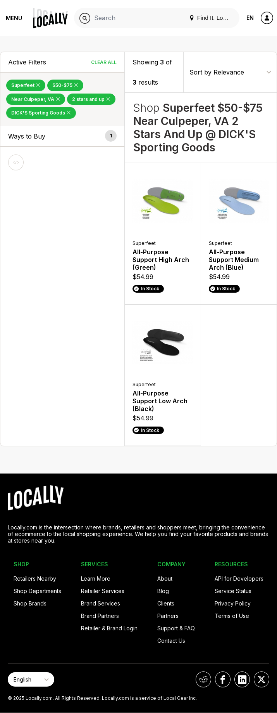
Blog (163, 591)
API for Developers (239, 578)
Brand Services (100, 603)
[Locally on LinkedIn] (242, 679)
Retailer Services (102, 591)
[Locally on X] (261, 679)
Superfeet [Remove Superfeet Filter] (25, 85)
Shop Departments (37, 591)
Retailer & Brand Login (109, 628)
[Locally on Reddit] (203, 679)
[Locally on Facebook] (223, 679)
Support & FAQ (176, 628)
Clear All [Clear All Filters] (104, 62)
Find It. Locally (212, 17)
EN (250, 17)
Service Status (233, 591)
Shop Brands (30, 603)
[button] (62, 136)
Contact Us (171, 640)
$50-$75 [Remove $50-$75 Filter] (65, 85)
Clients (165, 603)
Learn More (95, 578)
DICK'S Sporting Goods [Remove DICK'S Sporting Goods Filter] (41, 113)
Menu (14, 18)
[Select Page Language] (31, 679)
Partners (168, 615)
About (164, 578)
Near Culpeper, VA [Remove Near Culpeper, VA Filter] (35, 99)
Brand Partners (100, 615)
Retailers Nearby (35, 578)
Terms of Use (232, 615)
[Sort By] (230, 72)
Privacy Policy (233, 603)
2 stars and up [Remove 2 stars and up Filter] (91, 99)
